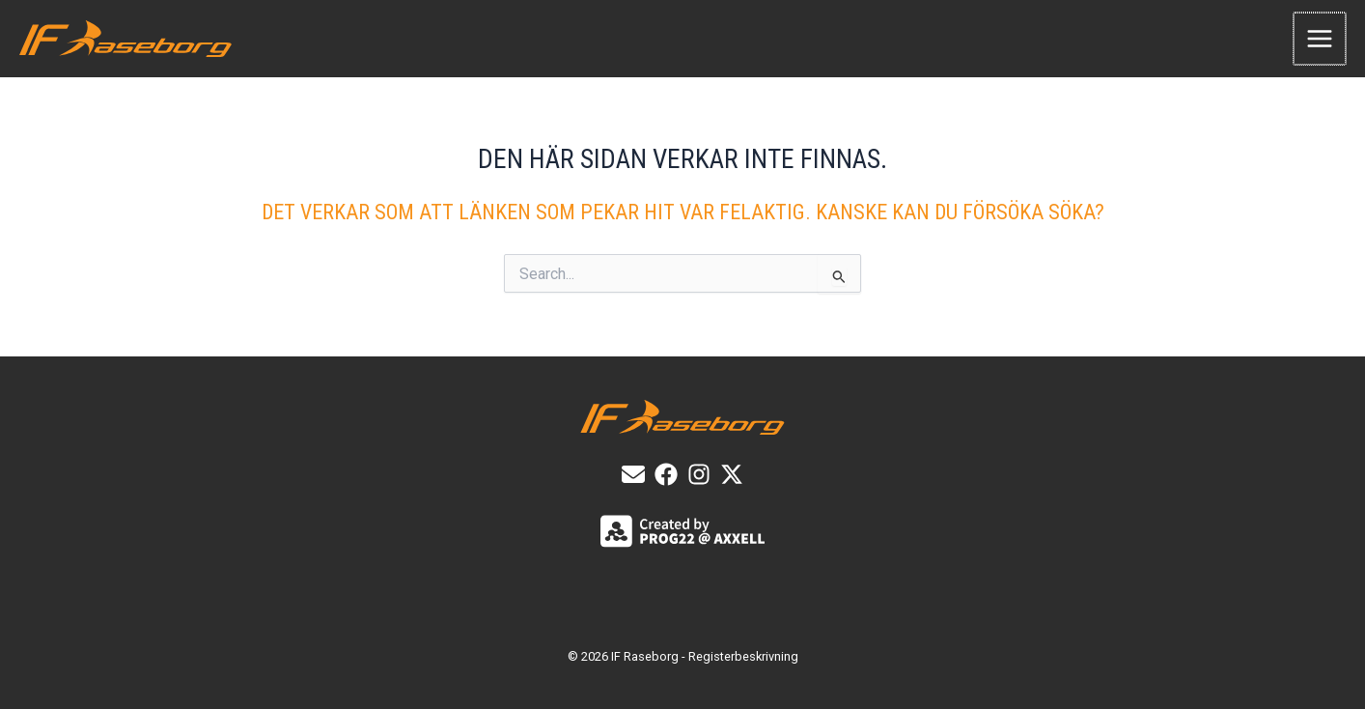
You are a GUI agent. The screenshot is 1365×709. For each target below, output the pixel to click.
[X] (731, 474)
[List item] (666, 474)
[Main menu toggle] (1320, 39)
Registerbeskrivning (743, 656)
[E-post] (633, 474)
